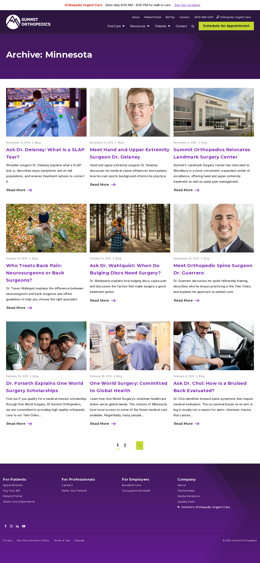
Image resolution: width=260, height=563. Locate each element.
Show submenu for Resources (148, 27)
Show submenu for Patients (169, 27)
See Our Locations (187, 5)
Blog (38, 142)
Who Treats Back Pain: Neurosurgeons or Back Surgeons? (35, 273)
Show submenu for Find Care (123, 27)
